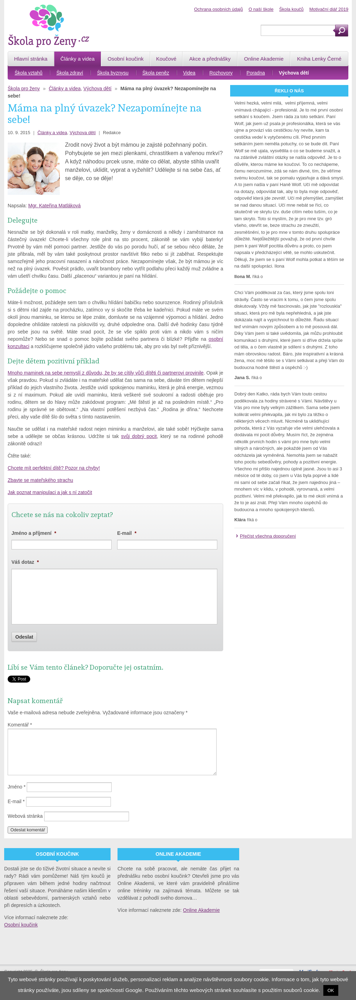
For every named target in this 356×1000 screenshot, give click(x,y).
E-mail (126, 533)
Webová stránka (25, 816)
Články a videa (65, 88)
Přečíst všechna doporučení (268, 536)
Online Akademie (201, 910)
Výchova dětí (97, 88)
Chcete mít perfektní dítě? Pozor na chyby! (54, 468)
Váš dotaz (25, 562)
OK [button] (330, 990)
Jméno (16, 787)
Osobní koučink (21, 925)
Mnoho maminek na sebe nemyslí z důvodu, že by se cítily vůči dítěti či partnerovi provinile (106, 373)
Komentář (20, 725)
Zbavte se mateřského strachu (40, 480)
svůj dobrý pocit (139, 436)
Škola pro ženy (24, 88)
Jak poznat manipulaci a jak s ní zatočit (50, 492)
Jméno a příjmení (33, 533)
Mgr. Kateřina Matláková (54, 205)
